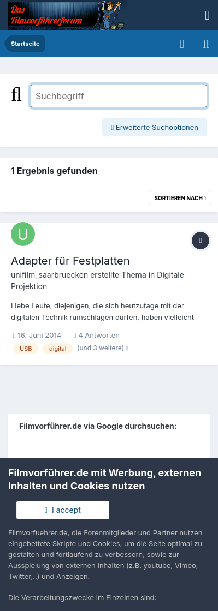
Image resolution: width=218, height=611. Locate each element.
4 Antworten (97, 335)
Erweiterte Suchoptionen (154, 127)
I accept (63, 509)
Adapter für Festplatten (70, 260)
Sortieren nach (180, 198)
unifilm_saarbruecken (49, 274)
